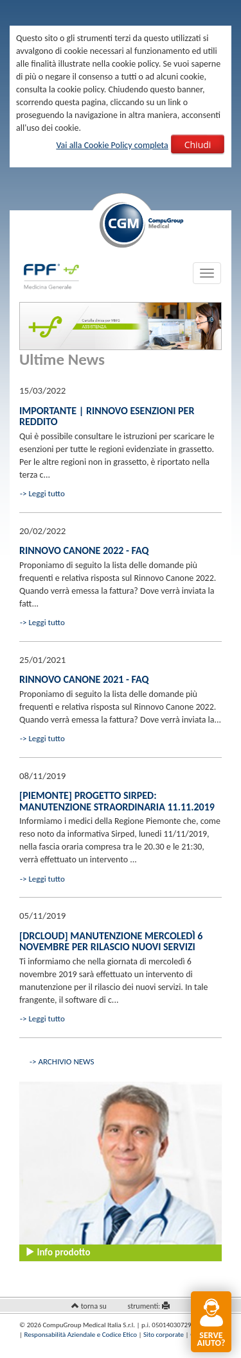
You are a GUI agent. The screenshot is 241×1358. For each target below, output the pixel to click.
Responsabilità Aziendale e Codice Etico (80, 1334)
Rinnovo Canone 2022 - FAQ (83, 550)
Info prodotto (57, 1252)
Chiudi (197, 144)
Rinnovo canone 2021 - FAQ (83, 679)
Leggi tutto (46, 493)
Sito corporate (163, 1334)
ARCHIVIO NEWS (66, 1061)
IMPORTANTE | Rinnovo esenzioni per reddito (106, 416)
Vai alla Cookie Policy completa (112, 145)
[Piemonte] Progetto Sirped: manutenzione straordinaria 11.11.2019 (117, 801)
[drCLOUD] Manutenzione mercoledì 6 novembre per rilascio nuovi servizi (110, 941)
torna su (94, 1306)
